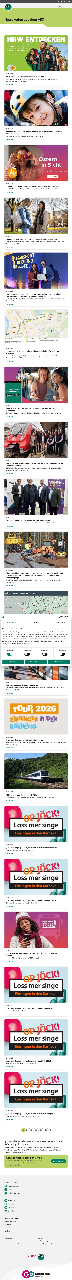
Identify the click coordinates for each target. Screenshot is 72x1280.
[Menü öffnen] (66, 6)
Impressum (41, 1238)
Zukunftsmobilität (10, 1221)
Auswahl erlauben (36, 662)
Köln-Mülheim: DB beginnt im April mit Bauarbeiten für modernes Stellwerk (33, 352)
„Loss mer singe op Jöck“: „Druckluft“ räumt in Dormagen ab (30, 1113)
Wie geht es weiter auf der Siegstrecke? (22, 685)
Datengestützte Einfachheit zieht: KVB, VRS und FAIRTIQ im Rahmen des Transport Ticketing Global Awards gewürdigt (34, 295)
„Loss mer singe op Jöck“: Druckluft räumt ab (24, 740)
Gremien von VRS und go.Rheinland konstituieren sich (28, 520)
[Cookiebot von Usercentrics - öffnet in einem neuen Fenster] (61, 617)
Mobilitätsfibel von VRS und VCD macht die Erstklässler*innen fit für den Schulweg (34, 132)
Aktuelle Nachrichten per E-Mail (24, 1157)
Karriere (7, 1231)
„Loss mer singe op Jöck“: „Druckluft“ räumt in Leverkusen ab (31, 900)
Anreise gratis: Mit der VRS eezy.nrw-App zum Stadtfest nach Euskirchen (31, 409)
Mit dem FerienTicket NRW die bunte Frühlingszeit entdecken (31, 239)
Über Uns (7, 1224)
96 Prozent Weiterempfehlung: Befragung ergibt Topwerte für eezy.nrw (31, 954)
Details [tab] (36, 622)
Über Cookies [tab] (60, 622)
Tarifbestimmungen (44, 1241)
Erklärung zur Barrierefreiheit (13, 1244)
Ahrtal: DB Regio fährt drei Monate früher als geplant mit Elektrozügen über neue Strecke (35, 464)
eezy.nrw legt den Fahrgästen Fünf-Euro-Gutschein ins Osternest (32, 186)
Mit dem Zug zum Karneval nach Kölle (21, 795)
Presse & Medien (10, 1228)
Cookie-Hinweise (9, 1241)
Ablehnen (13, 662)
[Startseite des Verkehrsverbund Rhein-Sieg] (8, 7)
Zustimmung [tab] (11, 622)
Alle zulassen (58, 662)
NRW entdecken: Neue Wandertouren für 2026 (25, 76)
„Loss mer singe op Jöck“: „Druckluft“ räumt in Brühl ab (28, 1061)
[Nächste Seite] (48, 1130)
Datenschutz (8, 1238)
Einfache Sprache (64, 1)
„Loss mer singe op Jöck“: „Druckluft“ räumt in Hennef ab (29, 1008)
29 (43, 1130)
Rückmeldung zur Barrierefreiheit (48, 1244)
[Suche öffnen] (60, 6)
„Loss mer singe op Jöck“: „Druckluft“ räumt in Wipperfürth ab (31, 847)
